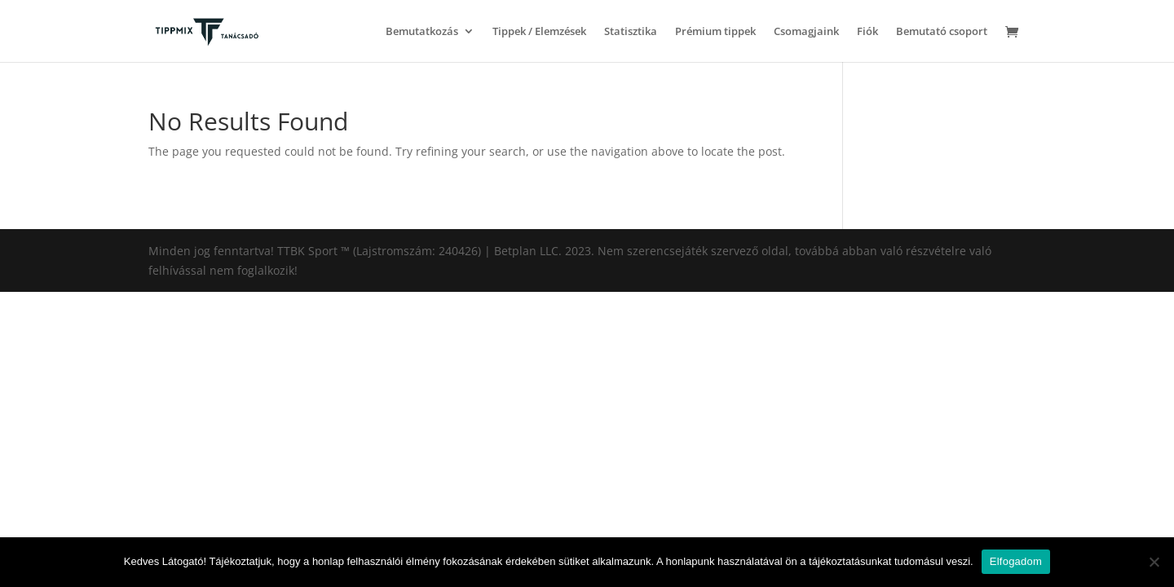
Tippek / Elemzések (539, 31)
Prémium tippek (715, 31)
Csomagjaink (806, 31)
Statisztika (630, 31)
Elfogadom (1016, 561)
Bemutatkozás (422, 31)
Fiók (867, 31)
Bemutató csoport (941, 31)
